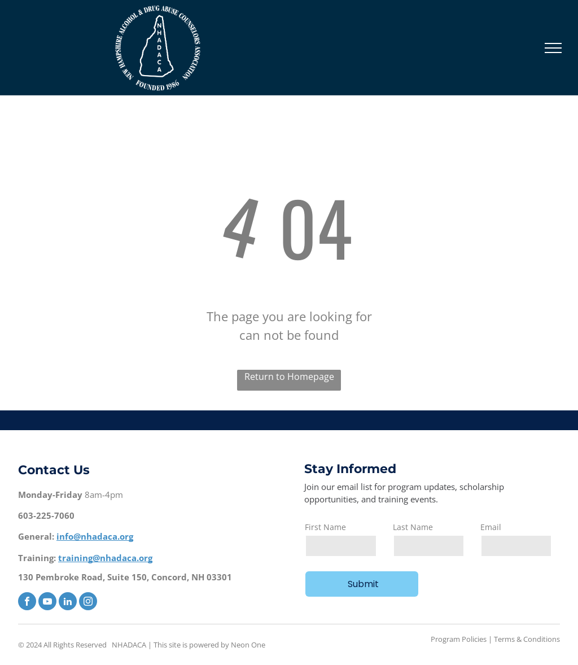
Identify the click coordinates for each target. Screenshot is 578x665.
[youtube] (47, 602)
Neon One (248, 645)
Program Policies (459, 639)
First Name (325, 527)
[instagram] (88, 602)
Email (490, 527)
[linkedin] (68, 602)
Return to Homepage (289, 376)
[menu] (553, 48)
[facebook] (27, 602)
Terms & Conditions (527, 639)
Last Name (413, 527)
